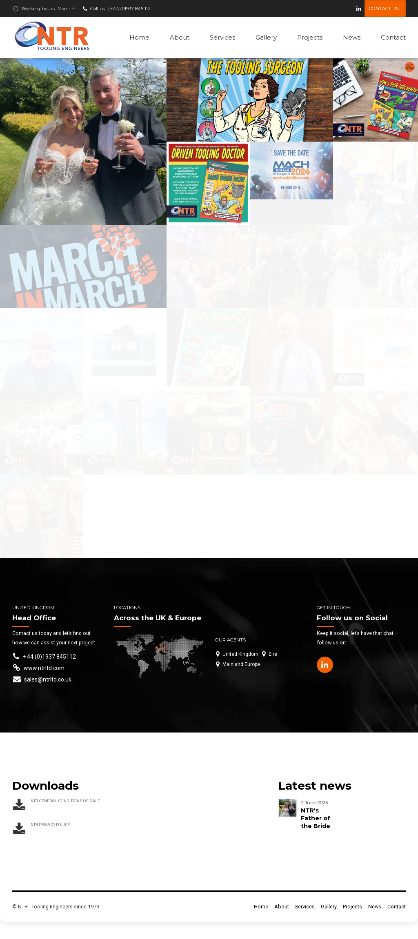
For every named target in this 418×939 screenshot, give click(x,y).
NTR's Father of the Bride (315, 818)
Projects (309, 37)
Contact (393, 37)
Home (139, 37)
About (179, 37)
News (351, 37)
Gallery (266, 37)
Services (222, 37)
